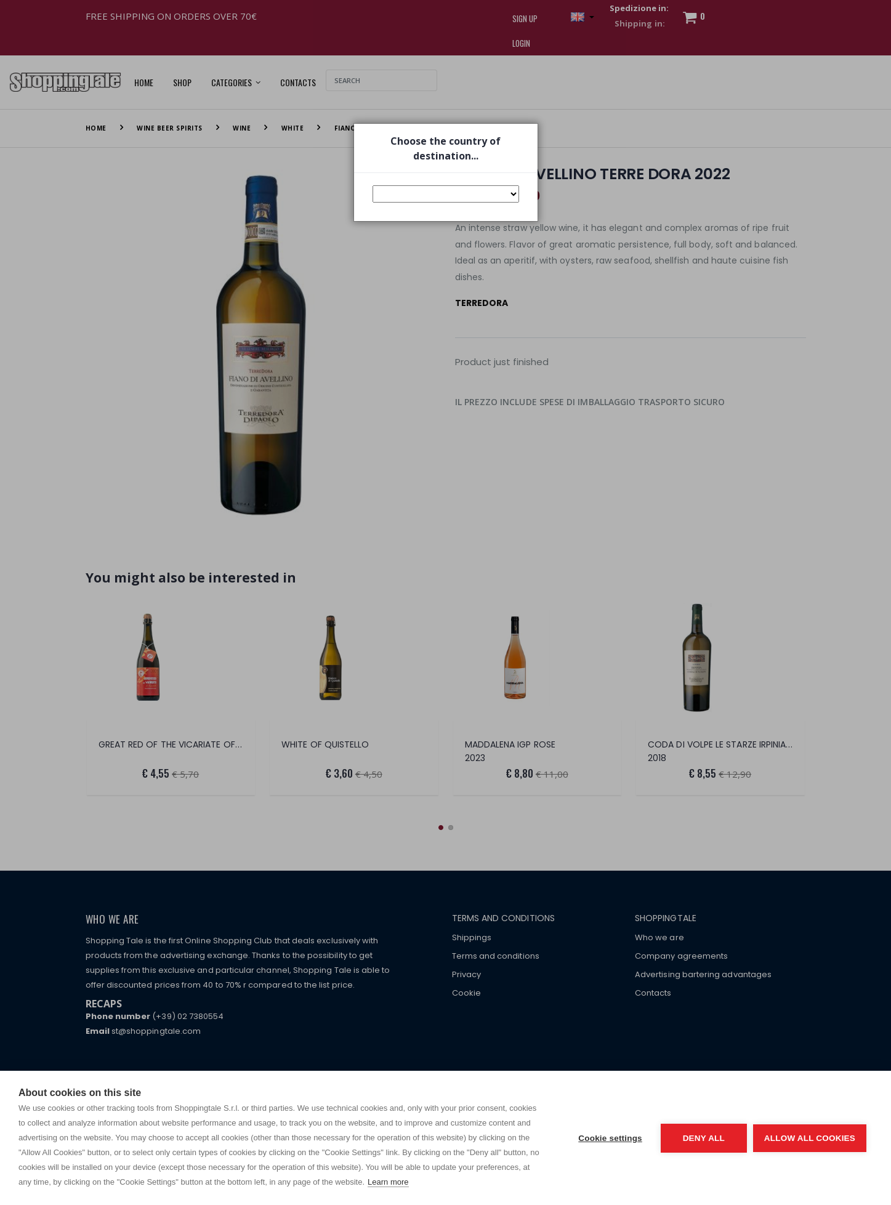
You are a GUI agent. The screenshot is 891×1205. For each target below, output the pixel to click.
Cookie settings (610, 1138)
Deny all (704, 1138)
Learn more (388, 1182)
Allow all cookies (809, 1138)
